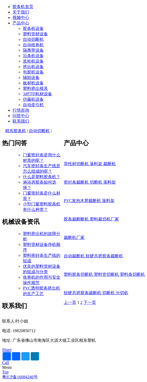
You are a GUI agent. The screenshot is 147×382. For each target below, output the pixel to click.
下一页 (90, 302)
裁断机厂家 (74, 237)
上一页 (70, 302)
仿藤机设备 (33, 99)
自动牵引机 (33, 105)
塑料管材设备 (35, 34)
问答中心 (20, 115)
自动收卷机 (33, 45)
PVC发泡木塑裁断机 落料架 (89, 200)
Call (5, 362)
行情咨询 (20, 110)
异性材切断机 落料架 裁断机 (90, 164)
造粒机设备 (33, 61)
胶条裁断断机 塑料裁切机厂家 (91, 219)
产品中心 (20, 23)
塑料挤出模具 (35, 88)
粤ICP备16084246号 (20, 377)
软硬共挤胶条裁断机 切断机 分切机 (96, 293)
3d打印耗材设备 (37, 94)
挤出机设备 (33, 66)
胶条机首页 (22, 6)
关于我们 (20, 12)
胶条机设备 (33, 28)
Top (5, 372)
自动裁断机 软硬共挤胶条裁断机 (93, 256)
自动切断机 (33, 39)
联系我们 (20, 121)
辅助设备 (31, 77)
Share (6, 349)
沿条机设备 (33, 55)
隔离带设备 (33, 50)
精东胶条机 (15, 131)
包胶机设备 (33, 72)
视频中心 (20, 17)
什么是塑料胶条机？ (41, 177)
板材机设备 (33, 83)
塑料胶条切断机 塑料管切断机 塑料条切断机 (104, 274)
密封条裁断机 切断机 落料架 (90, 182)
